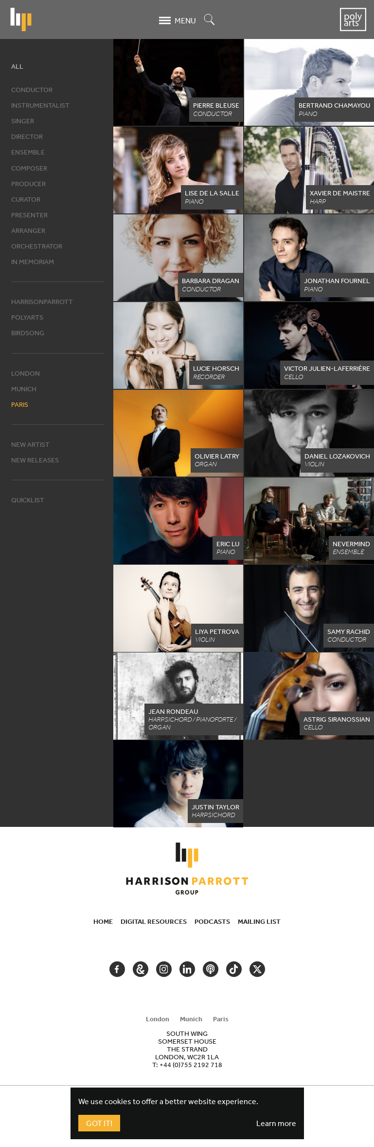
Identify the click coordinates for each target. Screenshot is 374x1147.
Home (103, 921)
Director (27, 136)
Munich (23, 388)
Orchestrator (36, 246)
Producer (28, 183)
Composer (29, 168)
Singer (22, 120)
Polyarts (27, 317)
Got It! (99, 1123)
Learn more (276, 1123)
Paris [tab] (221, 1019)
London (25, 373)
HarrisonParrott (42, 301)
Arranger (28, 230)
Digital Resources (154, 921)
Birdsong (27, 332)
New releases (35, 460)
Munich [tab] (191, 1019)
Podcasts (212, 921)
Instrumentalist (40, 105)
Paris (19, 404)
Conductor (32, 89)
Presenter (29, 214)
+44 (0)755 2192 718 (191, 1064)
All (17, 66)
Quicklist (27, 500)
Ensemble (28, 152)
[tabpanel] (187, 1049)
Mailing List (259, 921)
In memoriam (32, 261)
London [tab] (157, 1019)
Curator (25, 199)
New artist (30, 444)
